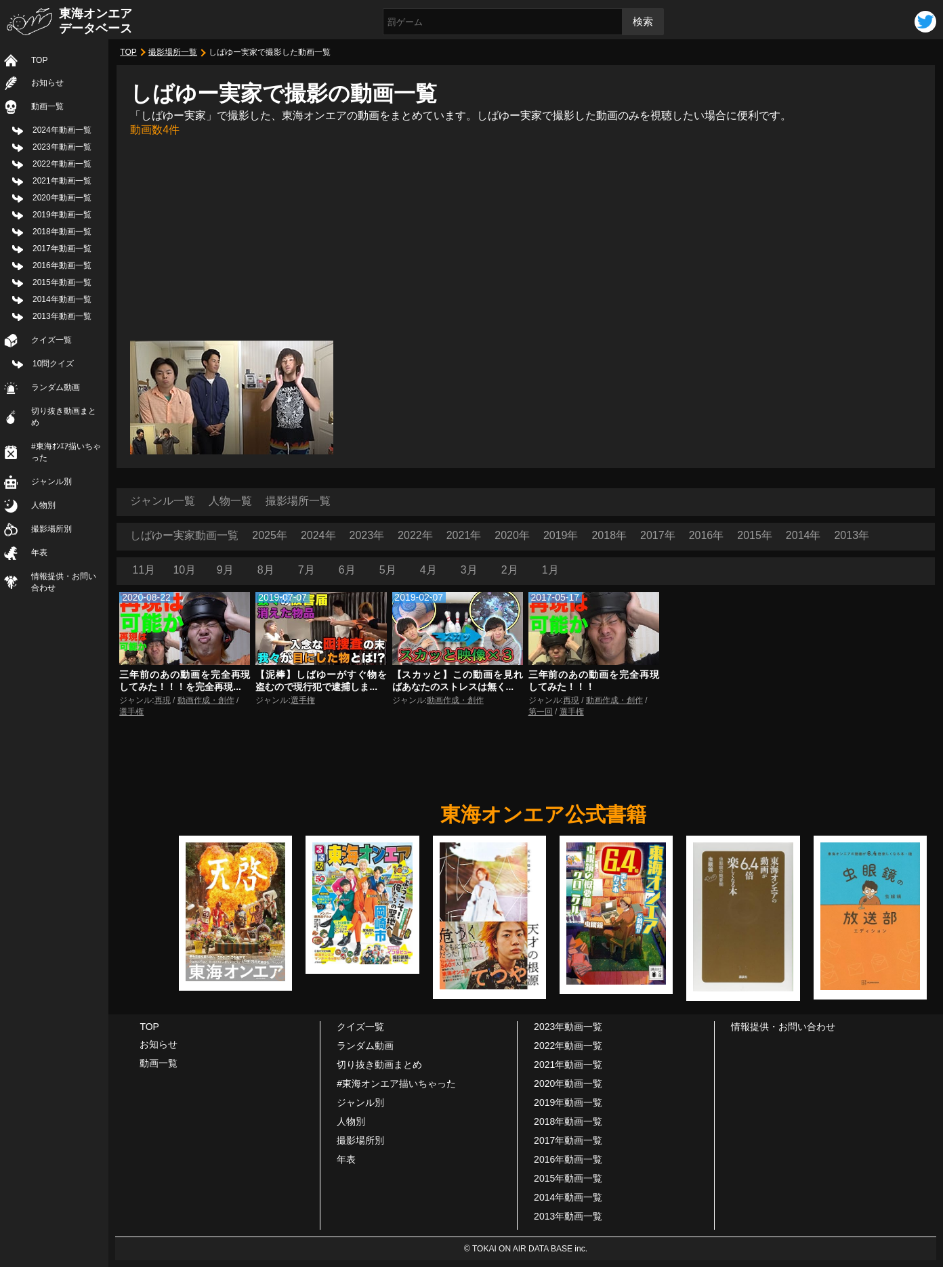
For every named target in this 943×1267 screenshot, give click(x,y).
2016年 (706, 535)
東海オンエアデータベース (95, 21)
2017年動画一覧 (62, 248)
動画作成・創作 (205, 700)
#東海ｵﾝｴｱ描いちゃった (66, 452)
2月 (509, 570)
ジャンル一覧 (162, 501)
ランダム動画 (55, 387)
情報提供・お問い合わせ (63, 582)
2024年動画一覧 (62, 130)
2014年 (803, 535)
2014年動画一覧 (62, 299)
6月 (347, 570)
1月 (550, 570)
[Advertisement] (525, 239)
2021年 (464, 535)
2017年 (657, 535)
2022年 (415, 535)
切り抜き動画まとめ (63, 416)
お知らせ (47, 82)
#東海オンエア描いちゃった (396, 1083)
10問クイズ (53, 363)
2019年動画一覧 (62, 214)
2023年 (367, 535)
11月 (143, 570)
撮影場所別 (51, 529)
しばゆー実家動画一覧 (184, 535)
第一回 (540, 711)
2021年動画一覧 (62, 181)
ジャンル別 (51, 481)
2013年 (851, 535)
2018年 (609, 535)
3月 (469, 570)
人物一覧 (230, 501)
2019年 (561, 535)
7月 (306, 570)
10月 (184, 570)
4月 (428, 570)
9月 (225, 570)
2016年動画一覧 (62, 265)
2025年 (269, 535)
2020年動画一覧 (62, 197)
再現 (162, 700)
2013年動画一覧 (62, 316)
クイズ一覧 (51, 340)
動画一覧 (47, 106)
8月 (265, 570)
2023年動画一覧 (62, 147)
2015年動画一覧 (62, 282)
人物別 (43, 505)
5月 (387, 570)
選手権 (131, 711)
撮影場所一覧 (172, 52)
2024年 (318, 535)
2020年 (512, 535)
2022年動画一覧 (62, 164)
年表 (39, 552)
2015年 (754, 535)
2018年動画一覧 (62, 231)
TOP (39, 60)
